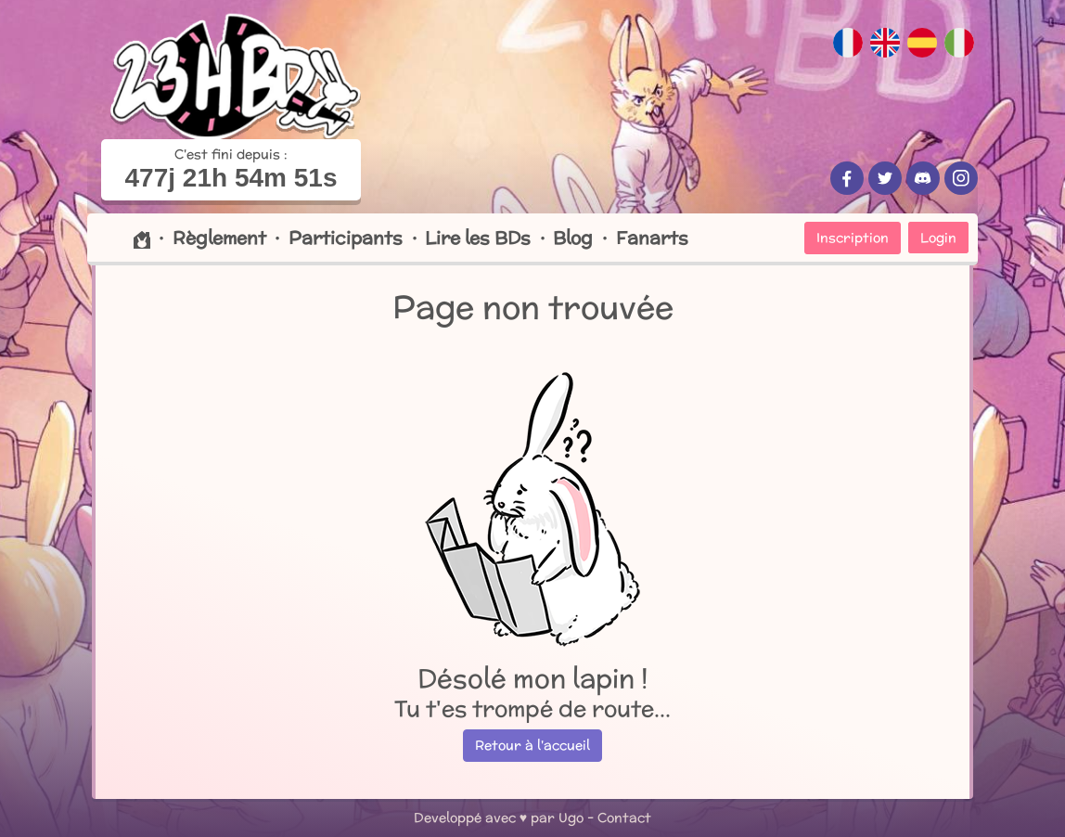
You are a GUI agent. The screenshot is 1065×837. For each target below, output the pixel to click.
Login (938, 237)
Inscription (852, 237)
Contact (624, 817)
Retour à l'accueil (532, 745)
